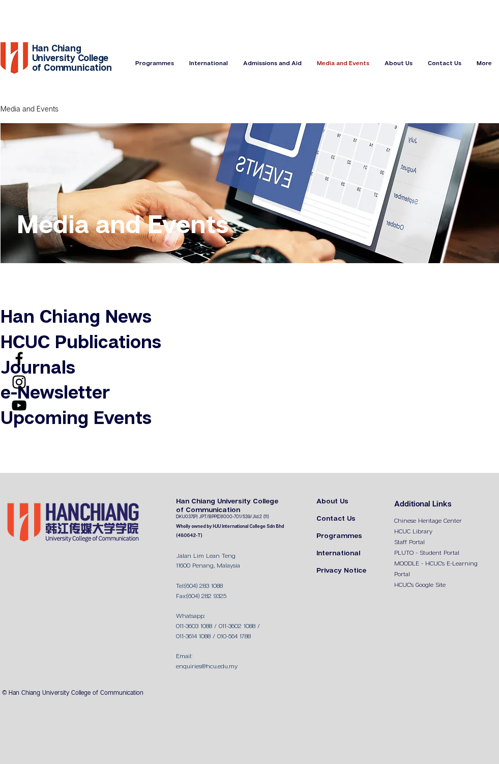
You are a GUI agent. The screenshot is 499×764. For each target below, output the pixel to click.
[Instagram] (19, 382)
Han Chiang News (76, 317)
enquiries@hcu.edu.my (207, 666)
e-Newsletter (55, 393)
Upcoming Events (76, 418)
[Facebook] (19, 358)
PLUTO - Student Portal (426, 553)
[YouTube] (19, 405)
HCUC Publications (81, 342)
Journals (38, 368)
